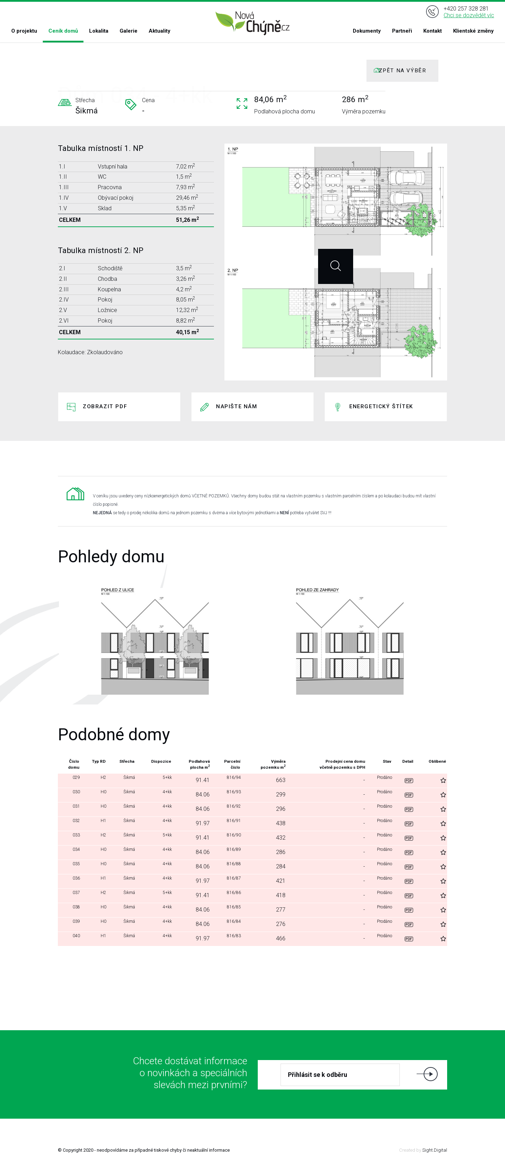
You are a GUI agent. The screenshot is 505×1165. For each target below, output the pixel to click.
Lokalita (98, 31)
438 (274, 823)
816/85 (227, 909)
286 (274, 852)
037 (73, 895)
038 (73, 909)
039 (73, 924)
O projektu (24, 31)
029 (73, 780)
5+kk (161, 780)
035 (73, 866)
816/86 (227, 895)
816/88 (227, 866)
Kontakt (432, 31)
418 (274, 895)
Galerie (128, 31)
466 (274, 938)
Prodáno (383, 780)
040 (73, 938)
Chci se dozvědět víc (469, 15)
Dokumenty (367, 31)
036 (73, 881)
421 (274, 881)
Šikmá (123, 780)
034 (73, 852)
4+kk (161, 794)
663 (274, 780)
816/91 (227, 823)
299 (274, 794)
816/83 (227, 938)
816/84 (227, 924)
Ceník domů (63, 31)
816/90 (227, 837)
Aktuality (159, 31)
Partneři (402, 31)
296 (274, 809)
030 (73, 794)
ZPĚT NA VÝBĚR (402, 70)
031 (73, 809)
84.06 (197, 794)
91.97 (197, 823)
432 (274, 837)
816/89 (227, 852)
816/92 (227, 809)
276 (274, 924)
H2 (100, 780)
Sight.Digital (434, 1150)
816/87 (227, 881)
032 (73, 823)
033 (73, 837)
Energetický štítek (381, 406)
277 (274, 909)
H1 (100, 823)
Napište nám (236, 406)
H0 (100, 794)
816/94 (227, 780)
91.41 (197, 780)
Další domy (251, 965)
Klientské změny (473, 31)
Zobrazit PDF (105, 406)
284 (274, 866)
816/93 (227, 794)
